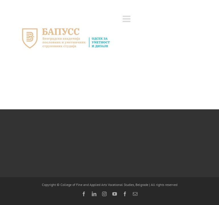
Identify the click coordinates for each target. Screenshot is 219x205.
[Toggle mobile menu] (127, 18)
